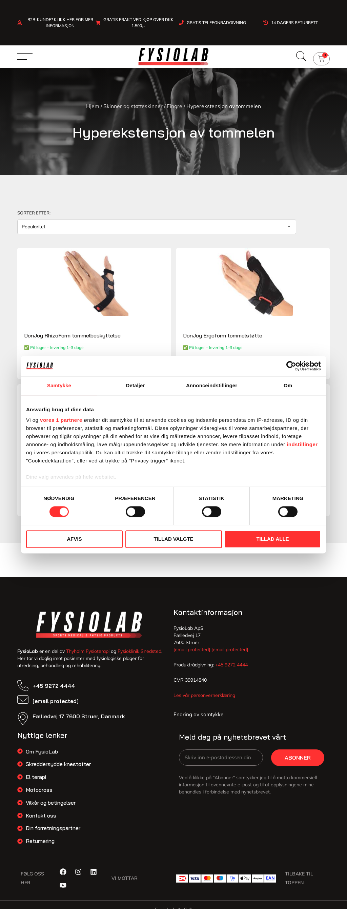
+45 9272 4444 (54, 690)
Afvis (74, 539)
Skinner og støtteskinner (133, 106)
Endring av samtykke (198, 719)
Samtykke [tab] (59, 385)
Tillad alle (272, 539)
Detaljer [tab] (135, 385)
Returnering (40, 845)
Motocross (39, 794)
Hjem (92, 106)
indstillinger (302, 444)
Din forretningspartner (53, 832)
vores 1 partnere (61, 420)
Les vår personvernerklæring (204, 700)
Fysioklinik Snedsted (139, 656)
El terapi (36, 781)
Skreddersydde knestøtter (58, 768)
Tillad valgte (173, 539)
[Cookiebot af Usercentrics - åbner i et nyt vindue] (291, 366)
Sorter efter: (33, 212)
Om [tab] (288, 385)
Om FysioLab (42, 755)
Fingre (174, 106)
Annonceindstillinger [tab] (211, 385)
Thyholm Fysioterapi (87, 656)
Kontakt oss (41, 820)
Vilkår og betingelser (51, 807)
